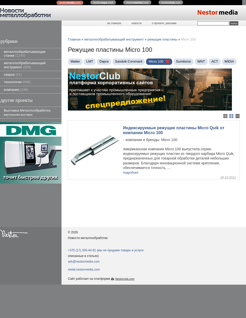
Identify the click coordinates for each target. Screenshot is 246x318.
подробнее (130, 172)
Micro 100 (156, 61)
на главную (114, 23)
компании (16, 90)
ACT (214, 61)
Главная (74, 39)
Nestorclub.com (125, 278)
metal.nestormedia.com (84, 269)
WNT (201, 61)
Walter (75, 61)
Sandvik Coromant (128, 61)
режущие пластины (163, 39)
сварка (13, 74)
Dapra (103, 61)
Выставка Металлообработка (27, 112)
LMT (89, 61)
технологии (17, 82)
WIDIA (229, 61)
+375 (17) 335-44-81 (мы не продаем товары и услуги (106, 250)
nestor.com (70, 2)
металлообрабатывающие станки (25, 53)
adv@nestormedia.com (84, 261)
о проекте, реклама (164, 23)
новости (136, 23)
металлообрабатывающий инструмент (25, 65)
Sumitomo (183, 61)
